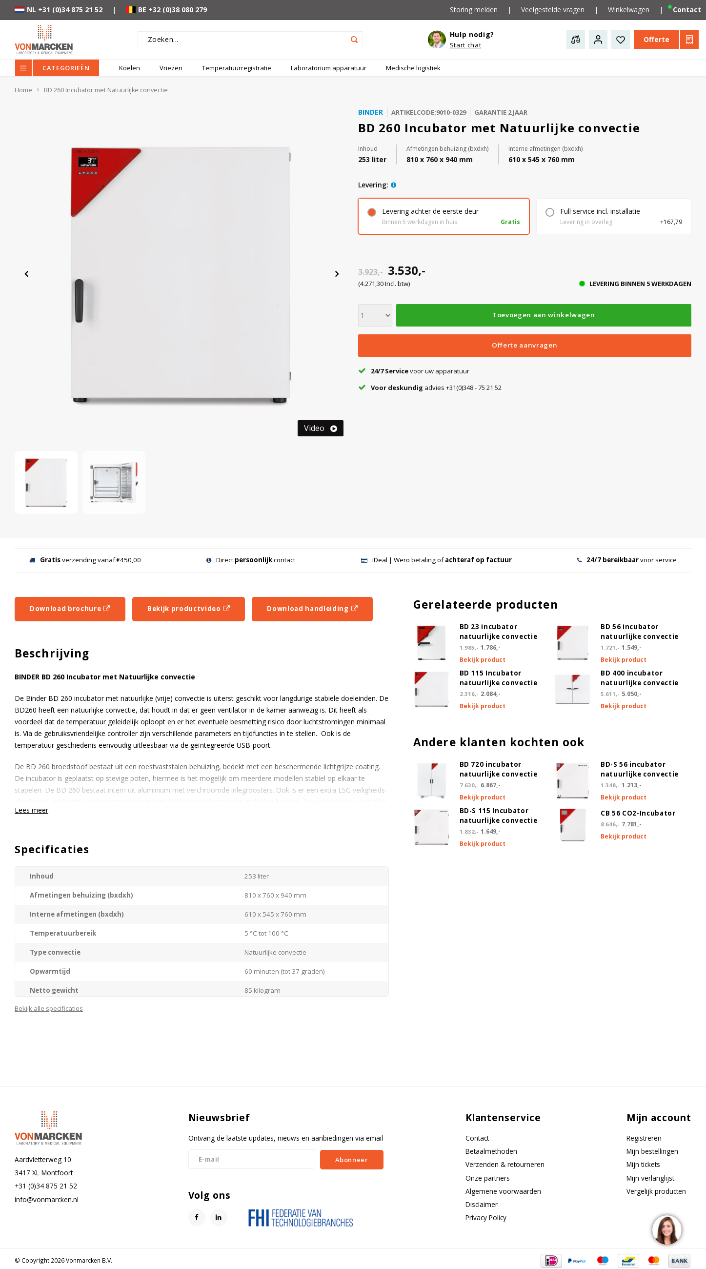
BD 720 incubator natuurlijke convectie (499, 769)
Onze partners (487, 1178)
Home (23, 90)
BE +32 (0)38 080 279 (166, 9)
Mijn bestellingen (652, 1151)
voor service (627, 559)
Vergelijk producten (656, 1191)
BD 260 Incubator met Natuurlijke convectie (106, 90)
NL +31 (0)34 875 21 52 (58, 9)
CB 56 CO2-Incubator (638, 813)
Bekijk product (482, 659)
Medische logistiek (413, 67)
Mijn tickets (643, 1164)
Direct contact (250, 559)
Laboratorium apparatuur (328, 67)
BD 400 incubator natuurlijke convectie (640, 678)
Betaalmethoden (491, 1151)
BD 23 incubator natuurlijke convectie (499, 631)
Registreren (644, 1138)
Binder (370, 112)
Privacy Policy (485, 1217)
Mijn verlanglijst (650, 1178)
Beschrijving (52, 653)
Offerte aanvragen (524, 345)
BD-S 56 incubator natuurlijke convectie (640, 769)
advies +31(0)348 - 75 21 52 (430, 387)
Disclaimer (481, 1204)
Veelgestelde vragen (553, 9)
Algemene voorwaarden (503, 1191)
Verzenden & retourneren (505, 1164)
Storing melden (474, 9)
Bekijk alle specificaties (49, 1008)
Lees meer (31, 810)
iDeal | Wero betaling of (436, 559)
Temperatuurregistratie (236, 67)
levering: (373, 184)
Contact (477, 1138)
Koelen (129, 67)
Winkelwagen (628, 9)
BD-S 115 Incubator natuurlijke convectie (499, 815)
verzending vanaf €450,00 (85, 559)
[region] (666, 1229)
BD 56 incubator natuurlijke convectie (640, 631)
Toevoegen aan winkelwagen (543, 314)
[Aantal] (375, 315)
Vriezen (171, 67)
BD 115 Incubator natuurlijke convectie (499, 678)
